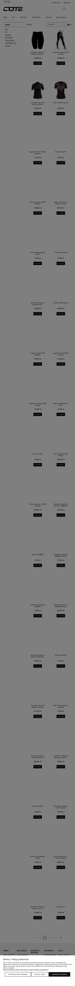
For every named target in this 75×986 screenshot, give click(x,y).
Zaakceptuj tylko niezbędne (18, 974)
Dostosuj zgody (39, 974)
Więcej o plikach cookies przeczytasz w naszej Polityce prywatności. (26, 970)
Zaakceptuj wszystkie (59, 974)
